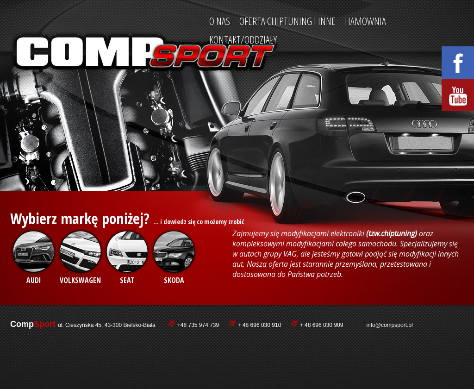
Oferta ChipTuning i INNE (287, 21)
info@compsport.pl (389, 325)
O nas (219, 21)
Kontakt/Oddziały (243, 39)
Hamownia (365, 21)
